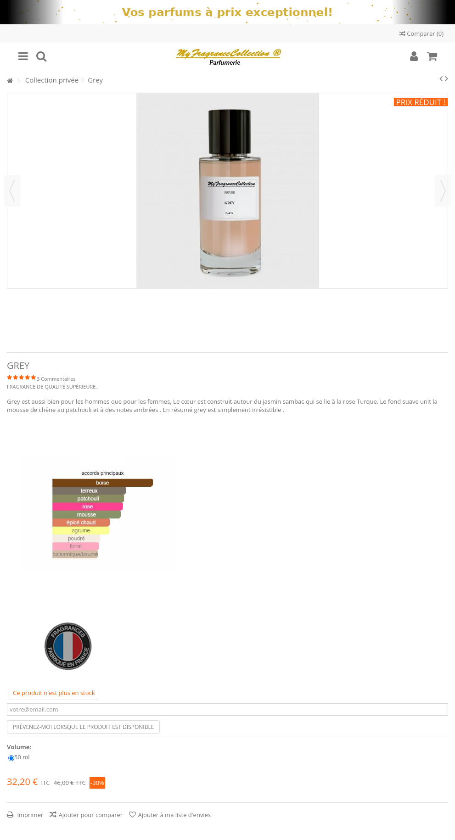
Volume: (20, 747)
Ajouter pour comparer (91, 815)
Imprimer (29, 815)
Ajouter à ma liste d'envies (174, 815)
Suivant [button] (443, 191)
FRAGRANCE (21, 386)
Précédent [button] (12, 191)
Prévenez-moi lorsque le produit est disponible (83, 727)
